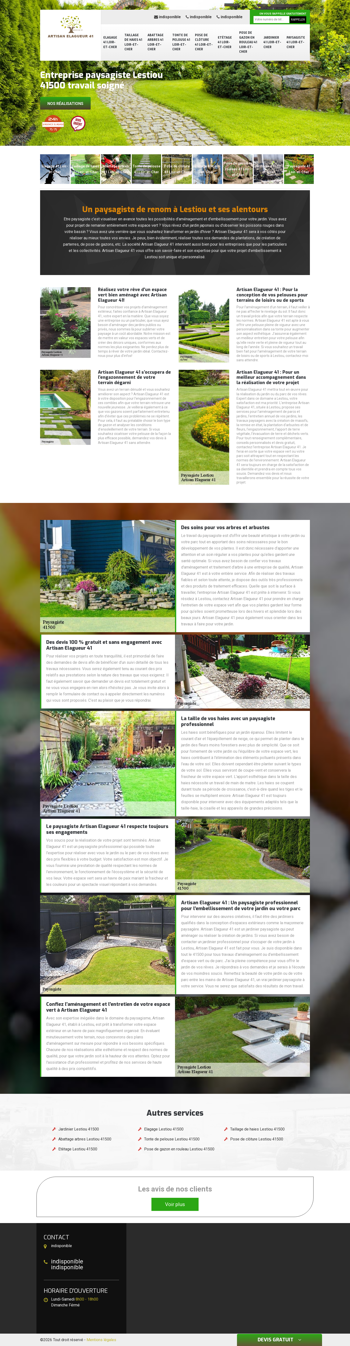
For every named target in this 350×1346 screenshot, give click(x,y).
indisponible (167, 17)
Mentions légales (101, 1339)
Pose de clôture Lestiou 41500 (256, 1139)
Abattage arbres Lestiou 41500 (84, 1139)
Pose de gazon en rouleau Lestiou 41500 (179, 1149)
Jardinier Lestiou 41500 (78, 1129)
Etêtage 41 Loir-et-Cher (225, 42)
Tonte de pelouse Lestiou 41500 (172, 1139)
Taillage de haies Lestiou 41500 (257, 1129)
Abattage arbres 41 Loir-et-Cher (156, 42)
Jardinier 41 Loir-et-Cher (272, 42)
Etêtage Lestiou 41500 (77, 1149)
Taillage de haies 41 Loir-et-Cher (133, 42)
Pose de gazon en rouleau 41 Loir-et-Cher (248, 42)
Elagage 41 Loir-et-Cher (110, 42)
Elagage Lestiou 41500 (164, 1129)
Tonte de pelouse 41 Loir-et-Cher (181, 42)
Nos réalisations (65, 103)
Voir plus (175, 1204)
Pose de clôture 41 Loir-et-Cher (204, 42)
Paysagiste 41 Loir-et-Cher (296, 42)
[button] (172, 141)
